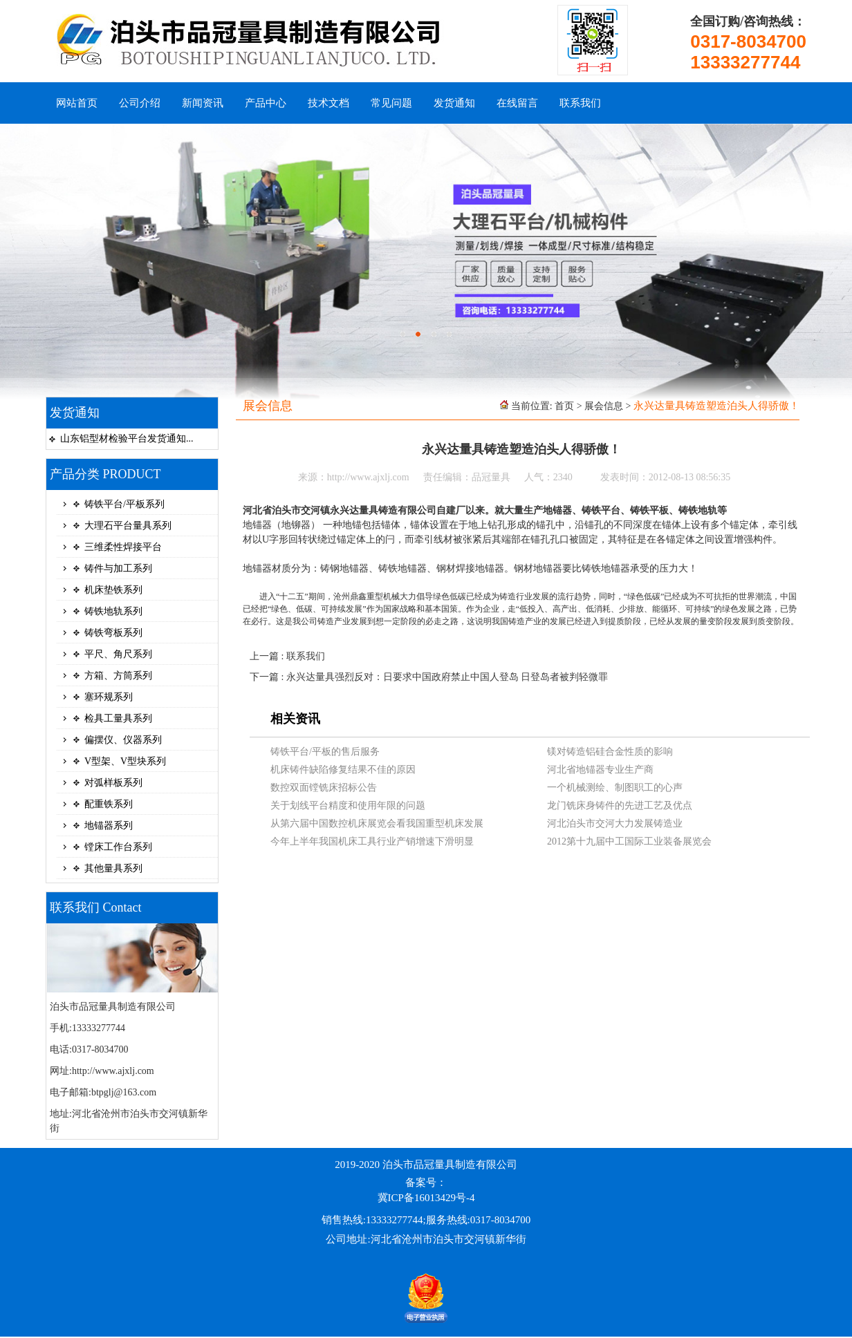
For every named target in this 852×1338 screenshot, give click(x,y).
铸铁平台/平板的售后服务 (325, 751)
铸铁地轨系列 (113, 611)
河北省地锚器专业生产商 (600, 769)
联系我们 (580, 103)
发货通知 (454, 103)
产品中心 (265, 103)
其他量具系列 (113, 868)
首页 (564, 406)
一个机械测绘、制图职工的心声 (615, 787)
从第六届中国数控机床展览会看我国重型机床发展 (376, 823)
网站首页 (77, 103)
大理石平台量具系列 (128, 525)
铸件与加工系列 (118, 568)
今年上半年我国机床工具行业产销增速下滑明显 (372, 841)
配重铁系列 (108, 804)
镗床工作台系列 (118, 847)
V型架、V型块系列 (125, 761)
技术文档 (328, 103)
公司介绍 (139, 103)
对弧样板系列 (113, 783)
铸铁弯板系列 (113, 633)
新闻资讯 (202, 103)
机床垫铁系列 (113, 590)
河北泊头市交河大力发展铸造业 (615, 823)
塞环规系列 (108, 697)
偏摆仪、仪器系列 (123, 740)
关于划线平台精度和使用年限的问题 (347, 805)
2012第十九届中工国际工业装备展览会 (629, 841)
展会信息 (603, 406)
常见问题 (391, 103)
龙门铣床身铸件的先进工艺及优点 (619, 805)
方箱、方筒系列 (118, 675)
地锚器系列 (108, 825)
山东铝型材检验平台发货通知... (127, 438)
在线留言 (517, 103)
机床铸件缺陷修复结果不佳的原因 (343, 769)
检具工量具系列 (118, 718)
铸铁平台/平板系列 (124, 504)
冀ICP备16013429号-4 (426, 1197)
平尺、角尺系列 (118, 654)
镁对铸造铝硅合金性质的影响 (610, 751)
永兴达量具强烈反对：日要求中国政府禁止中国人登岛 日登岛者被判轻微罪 (447, 677)
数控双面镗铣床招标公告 (323, 787)
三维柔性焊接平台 (123, 547)
